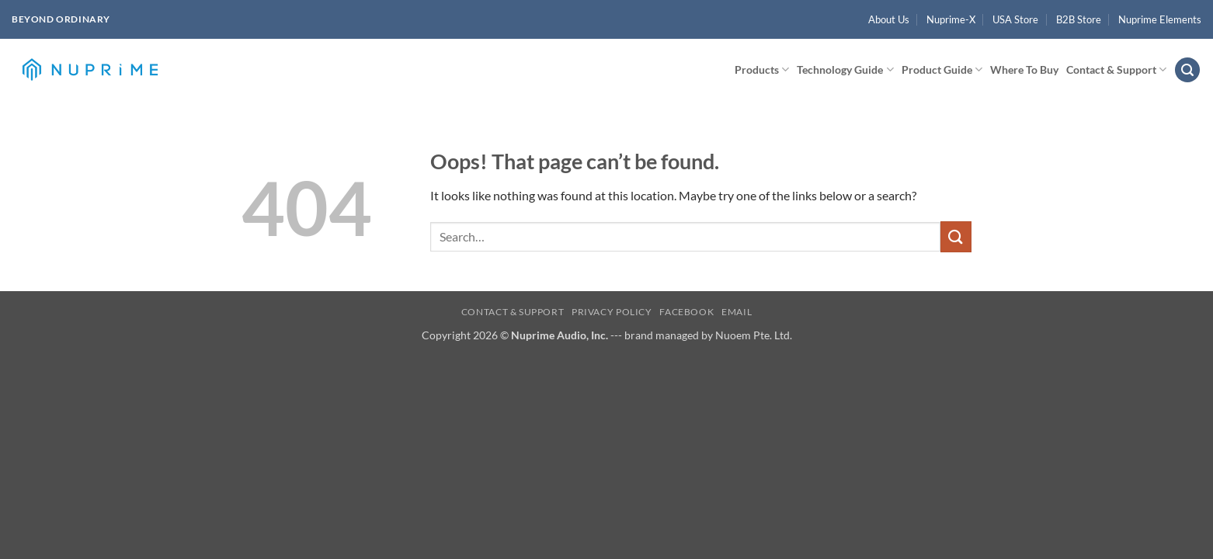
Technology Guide (845, 69)
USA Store (1015, 19)
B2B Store (1078, 19)
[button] (1187, 70)
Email (736, 312)
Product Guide (942, 69)
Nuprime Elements (1159, 19)
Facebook (686, 312)
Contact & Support (1116, 69)
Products (762, 69)
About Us (888, 19)
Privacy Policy (612, 312)
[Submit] (955, 236)
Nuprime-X (950, 19)
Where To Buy (1024, 69)
